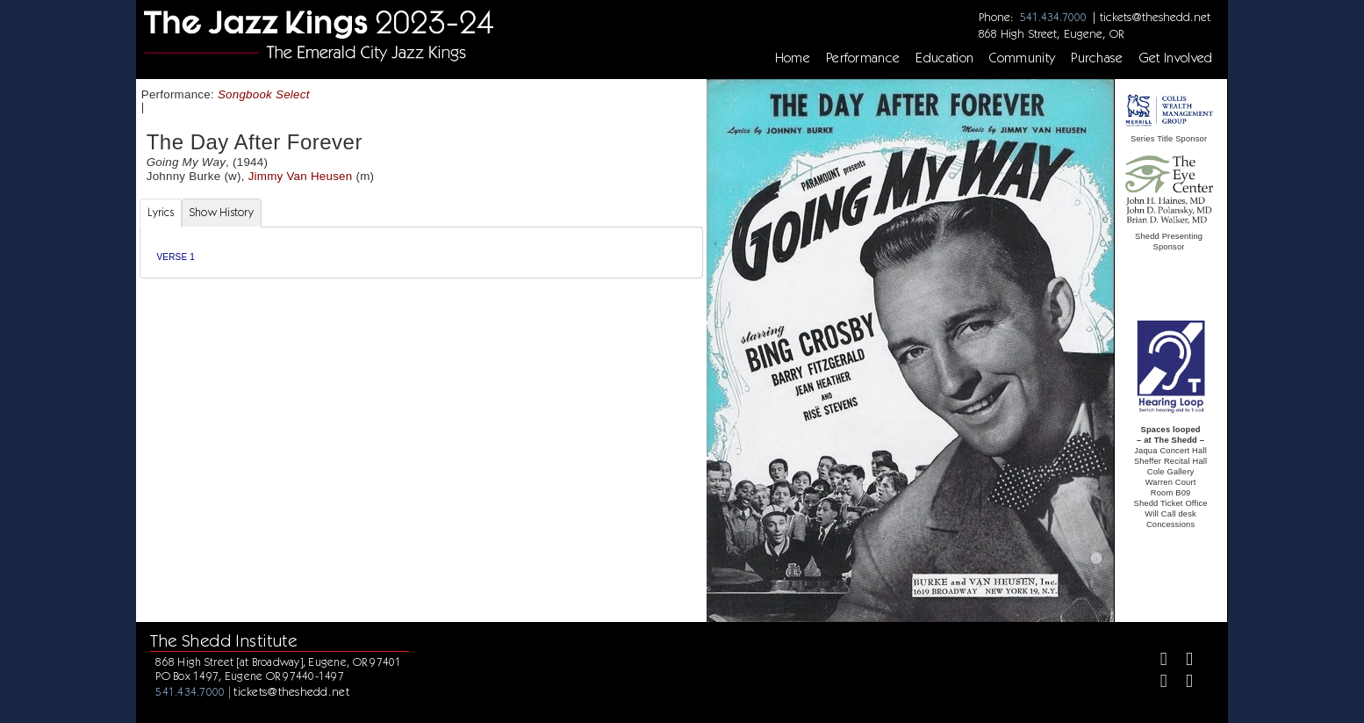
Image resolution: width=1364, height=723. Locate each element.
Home (792, 58)
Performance (863, 58)
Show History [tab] (222, 212)
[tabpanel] (420, 253)
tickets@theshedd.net (1155, 17)
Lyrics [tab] (160, 212)
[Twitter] (1182, 661)
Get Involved (1176, 58)
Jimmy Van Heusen (300, 176)
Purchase (1097, 58)
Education (944, 58)
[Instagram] (1156, 683)
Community (1022, 58)
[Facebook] (1156, 661)
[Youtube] (1182, 683)
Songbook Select (264, 94)
